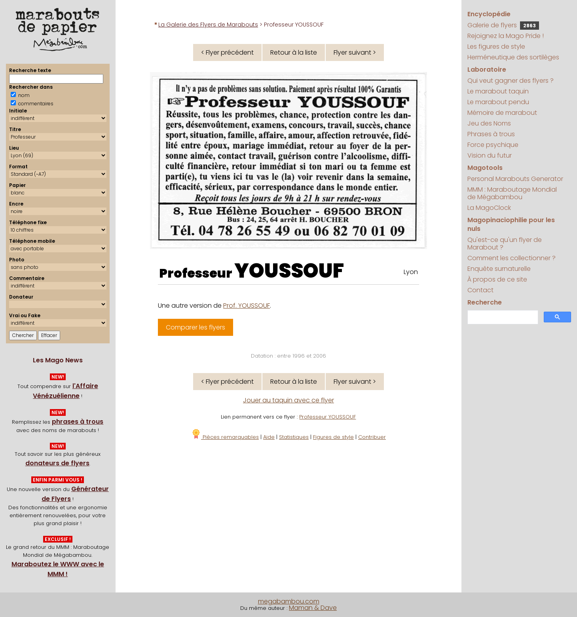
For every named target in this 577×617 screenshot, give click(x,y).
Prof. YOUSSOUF (246, 305)
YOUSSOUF (289, 271)
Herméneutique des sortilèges (513, 57)
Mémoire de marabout (502, 112)
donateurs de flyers (57, 463)
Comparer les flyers (195, 327)
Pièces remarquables (225, 437)
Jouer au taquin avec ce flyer (288, 400)
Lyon (411, 271)
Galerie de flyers (503, 25)
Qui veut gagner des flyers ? (510, 80)
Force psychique (492, 144)
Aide (269, 437)
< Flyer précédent (227, 52)
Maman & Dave (313, 607)
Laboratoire (486, 69)
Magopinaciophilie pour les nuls (511, 224)
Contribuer (372, 437)
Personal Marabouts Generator (515, 178)
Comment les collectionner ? (511, 258)
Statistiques (294, 437)
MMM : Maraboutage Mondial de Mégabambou (512, 193)
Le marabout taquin (498, 91)
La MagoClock (489, 207)
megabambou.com (288, 601)
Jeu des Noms (489, 123)
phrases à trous (77, 421)
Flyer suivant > (355, 52)
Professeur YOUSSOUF (327, 417)
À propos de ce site (497, 279)
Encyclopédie (489, 14)
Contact (480, 290)
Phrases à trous (491, 134)
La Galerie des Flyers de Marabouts (208, 25)
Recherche (484, 302)
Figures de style (333, 437)
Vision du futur (489, 155)
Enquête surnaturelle (499, 268)
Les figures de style (496, 46)
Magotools (485, 167)
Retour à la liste (293, 52)
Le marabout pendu (498, 102)
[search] (502, 317)
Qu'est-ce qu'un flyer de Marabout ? (504, 243)
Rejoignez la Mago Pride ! (505, 35)
